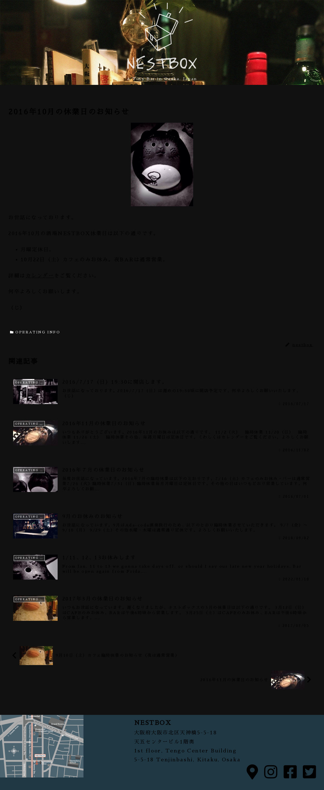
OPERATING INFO (35, 332)
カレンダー (40, 275)
